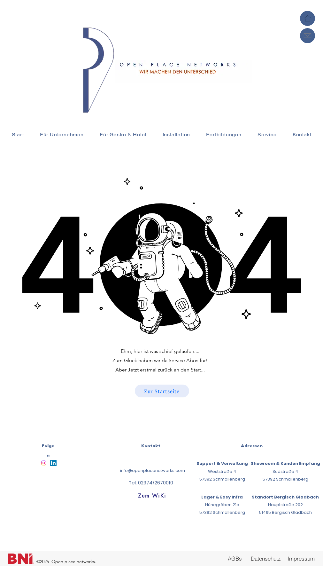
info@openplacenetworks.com (152, 470)
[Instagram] (44, 463)
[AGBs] (235, 558)
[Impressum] (301, 558)
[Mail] (307, 35)
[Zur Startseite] (162, 391)
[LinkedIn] (53, 463)
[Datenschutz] (266, 558)
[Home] (307, 18)
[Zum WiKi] (152, 496)
